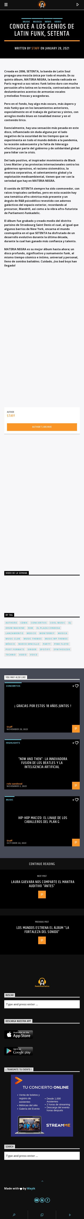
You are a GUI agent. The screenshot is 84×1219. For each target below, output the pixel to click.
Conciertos (13, 685)
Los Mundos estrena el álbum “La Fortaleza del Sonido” (43, 930)
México (10, 644)
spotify (45, 649)
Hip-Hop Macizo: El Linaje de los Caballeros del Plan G (42, 820)
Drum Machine (15, 628)
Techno (11, 654)
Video (57, 21)
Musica (37, 21)
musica (62, 633)
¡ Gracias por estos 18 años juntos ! (42, 706)
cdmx (23, 622)
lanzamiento (14, 633)
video (23, 654)
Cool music (57, 622)
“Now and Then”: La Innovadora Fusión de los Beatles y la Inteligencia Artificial (42, 763)
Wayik (31, 1188)
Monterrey (47, 633)
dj (69, 622)
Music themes (33, 638)
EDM (30, 628)
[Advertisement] (29, 499)
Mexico (31, 633)
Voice (33, 654)
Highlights (13, 742)
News (48, 21)
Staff (36, 48)
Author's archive (42, 427)
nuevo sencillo (29, 644)
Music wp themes (56, 638)
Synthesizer (62, 649)
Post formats (15, 649)
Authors (11, 622)
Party (47, 644)
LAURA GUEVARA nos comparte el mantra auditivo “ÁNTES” (42, 884)
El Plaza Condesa (48, 628)
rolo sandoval (14, 783)
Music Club (13, 638)
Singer (32, 649)
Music (26, 21)
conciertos (39, 622)
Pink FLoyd (61, 644)
